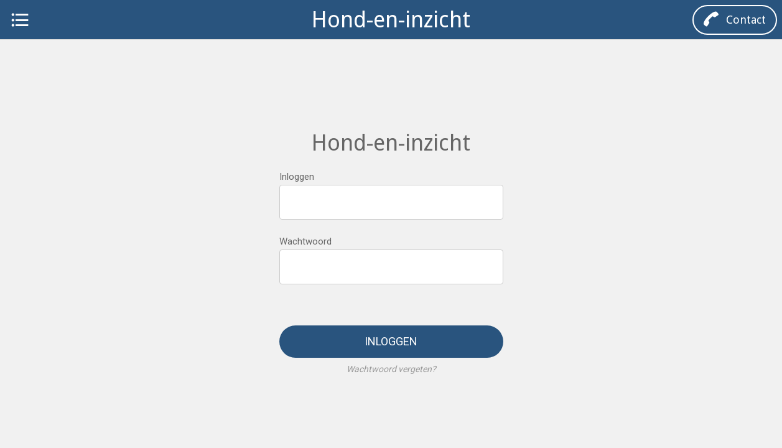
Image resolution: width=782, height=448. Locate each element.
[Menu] (20, 20)
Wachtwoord (305, 241)
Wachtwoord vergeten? (391, 369)
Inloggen (296, 176)
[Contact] (734, 20)
